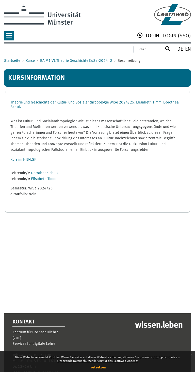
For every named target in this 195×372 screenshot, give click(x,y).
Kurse (30, 61)
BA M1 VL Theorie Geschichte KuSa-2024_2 (76, 61)
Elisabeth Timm (43, 179)
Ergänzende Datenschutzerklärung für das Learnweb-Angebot (97, 361)
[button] (9, 37)
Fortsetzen (97, 367)
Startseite (12, 61)
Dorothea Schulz (44, 173)
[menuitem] (152, 36)
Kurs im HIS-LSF (23, 160)
